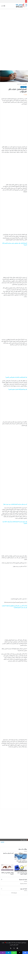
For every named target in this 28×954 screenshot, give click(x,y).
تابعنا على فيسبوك (23, 883)
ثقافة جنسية (19, 84)
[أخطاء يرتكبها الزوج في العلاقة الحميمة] (7, 867)
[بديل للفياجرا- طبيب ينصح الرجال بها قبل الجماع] (21, 856)
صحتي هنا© (15, 942)
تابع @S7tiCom (14, 892)
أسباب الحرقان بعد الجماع (8, 853)
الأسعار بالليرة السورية (14, 944)
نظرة (3, 942)
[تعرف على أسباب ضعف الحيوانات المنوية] (21, 867)
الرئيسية (24, 84)
